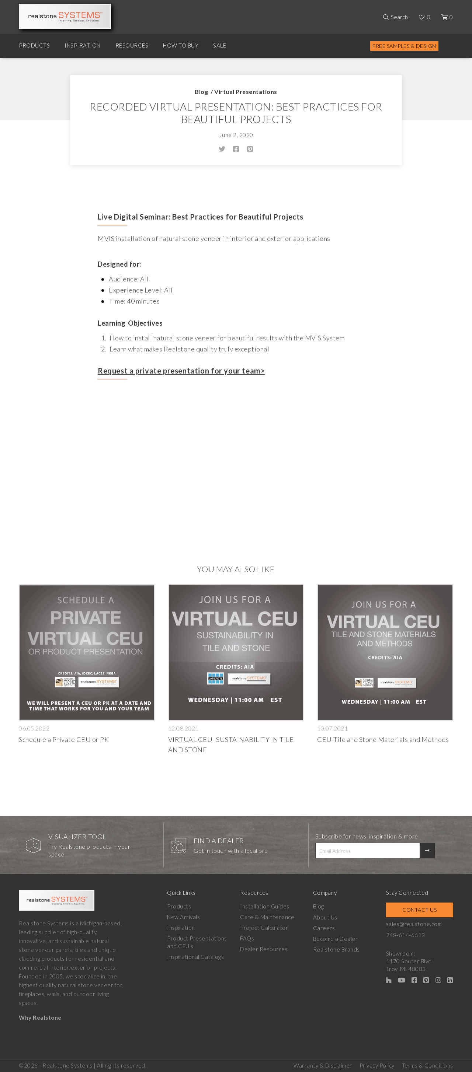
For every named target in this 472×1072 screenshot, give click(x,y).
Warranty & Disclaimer (323, 1065)
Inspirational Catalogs (195, 956)
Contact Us (420, 910)
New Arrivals (183, 917)
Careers (325, 927)
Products (34, 45)
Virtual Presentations (245, 91)
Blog (201, 91)
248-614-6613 (406, 934)
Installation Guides (265, 906)
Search (399, 17)
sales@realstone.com (415, 924)
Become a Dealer (336, 938)
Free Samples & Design (404, 46)
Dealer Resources (264, 949)
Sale (219, 45)
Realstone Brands (337, 949)
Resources (132, 45)
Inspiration (83, 45)
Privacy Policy (377, 1065)
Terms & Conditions (427, 1065)
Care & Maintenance (267, 917)
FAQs (247, 938)
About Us (326, 917)
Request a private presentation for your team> (181, 370)
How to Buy (180, 45)
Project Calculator (264, 927)
